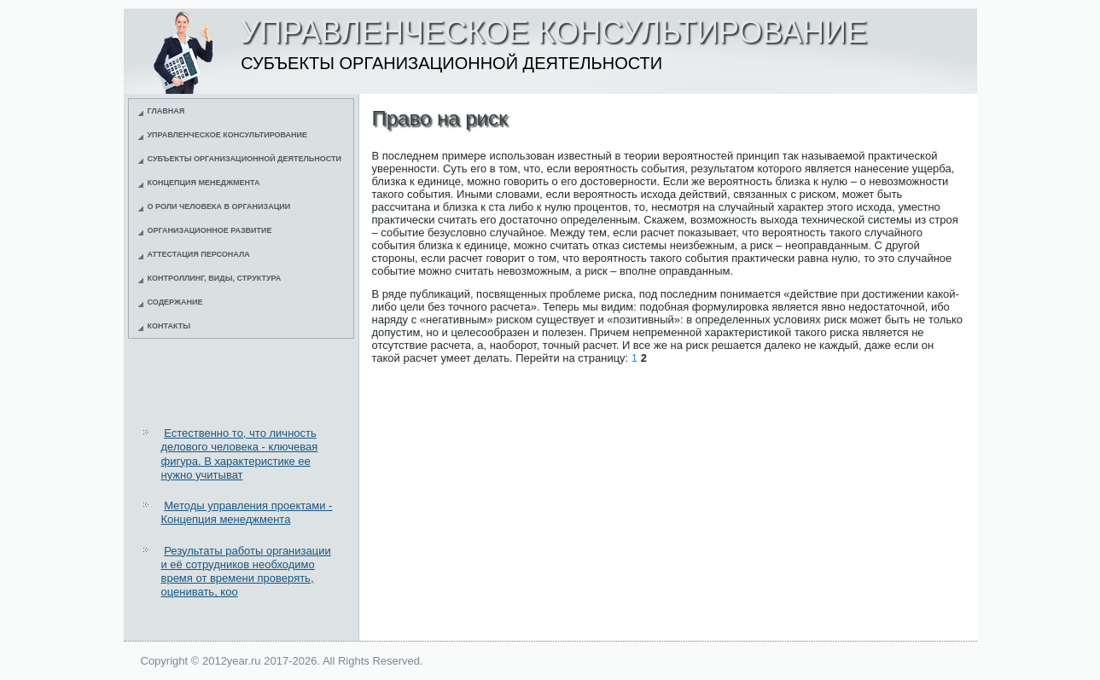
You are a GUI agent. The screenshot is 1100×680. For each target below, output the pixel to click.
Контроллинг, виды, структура (215, 278)
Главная (166, 111)
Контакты (169, 326)
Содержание (175, 302)
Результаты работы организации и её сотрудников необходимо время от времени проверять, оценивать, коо (246, 571)
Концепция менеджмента (204, 182)
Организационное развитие (210, 230)
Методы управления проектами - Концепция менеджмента (247, 512)
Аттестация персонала (199, 254)
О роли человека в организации (219, 206)
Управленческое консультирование (228, 135)
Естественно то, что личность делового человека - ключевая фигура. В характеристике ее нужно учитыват (239, 454)
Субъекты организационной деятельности (245, 158)
